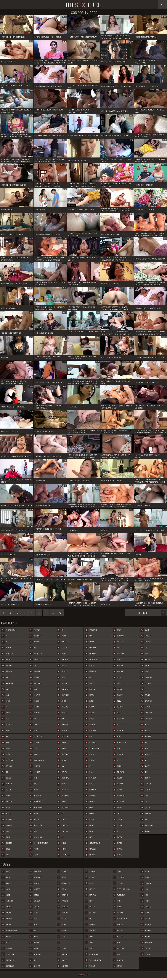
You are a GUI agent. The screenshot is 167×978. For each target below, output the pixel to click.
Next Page (152, 613)
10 (60, 613)
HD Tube (83, 4)
